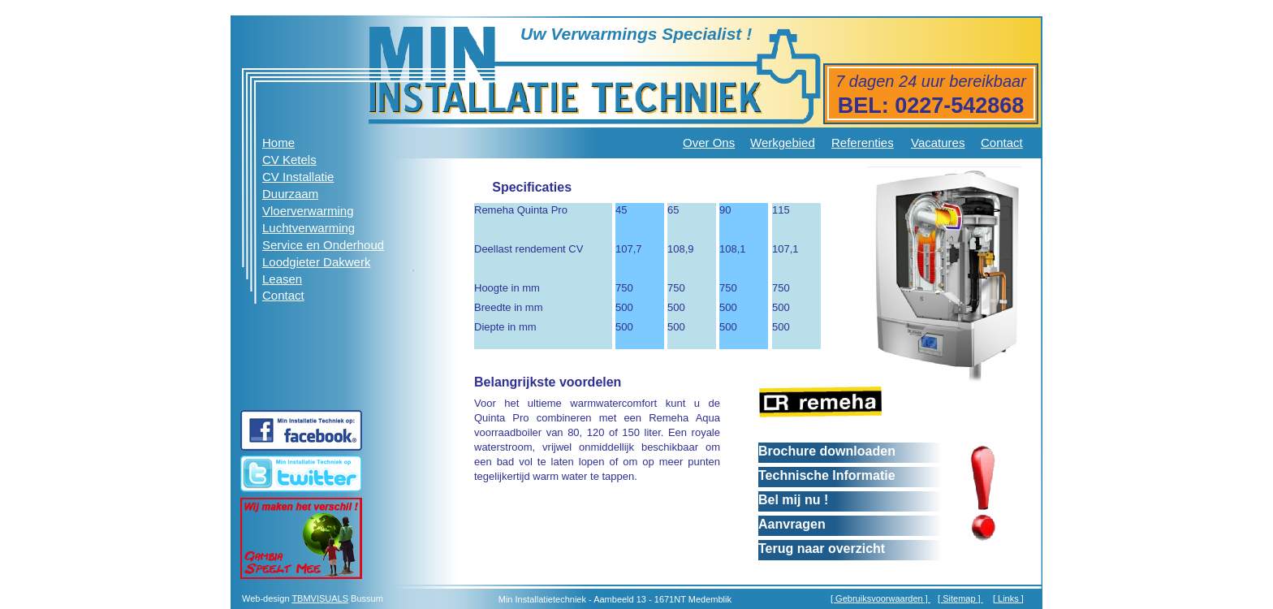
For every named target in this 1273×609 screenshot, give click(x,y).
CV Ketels (289, 159)
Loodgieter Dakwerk (316, 262)
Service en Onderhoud (323, 245)
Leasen (282, 279)
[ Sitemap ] (960, 598)
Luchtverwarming (308, 228)
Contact (1002, 142)
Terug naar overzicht (821, 548)
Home (278, 142)
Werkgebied (782, 142)
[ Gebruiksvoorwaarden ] (880, 598)
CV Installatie (298, 177)
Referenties (862, 142)
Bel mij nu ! (793, 500)
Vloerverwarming (308, 211)
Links (1008, 598)
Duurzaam (290, 194)
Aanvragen (792, 524)
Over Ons (709, 142)
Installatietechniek (551, 599)
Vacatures (937, 142)
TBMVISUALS (319, 598)
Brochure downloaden (826, 451)
